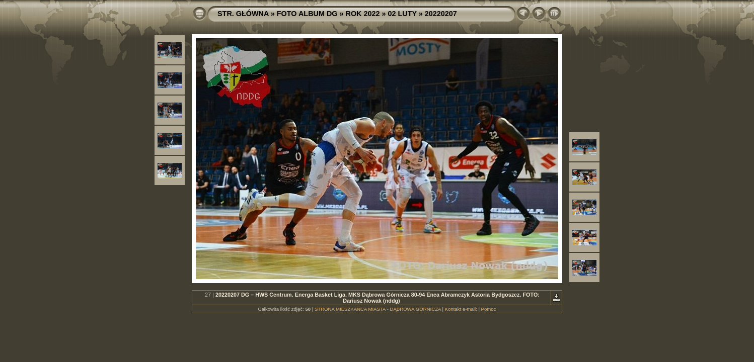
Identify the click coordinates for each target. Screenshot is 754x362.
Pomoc (488, 309)
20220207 (441, 14)
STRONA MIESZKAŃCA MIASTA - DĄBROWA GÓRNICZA (378, 309)
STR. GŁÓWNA (243, 14)
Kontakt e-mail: (461, 309)
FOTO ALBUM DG (307, 14)
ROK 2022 (363, 14)
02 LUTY (402, 14)
